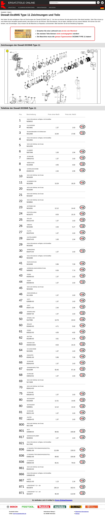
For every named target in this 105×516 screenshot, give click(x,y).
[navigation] (50, 7)
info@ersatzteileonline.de (19, 513)
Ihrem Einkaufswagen (63, 500)
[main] (52, 256)
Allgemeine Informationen (82, 511)
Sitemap (77, 513)
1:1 (92, 51)
